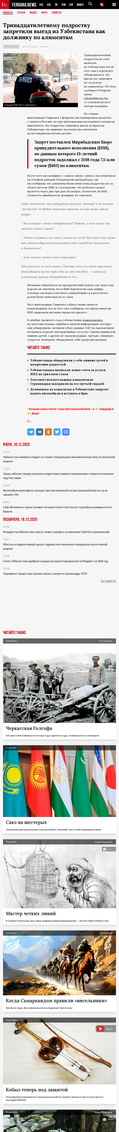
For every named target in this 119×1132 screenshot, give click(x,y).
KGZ (49, 4)
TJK (56, 4)
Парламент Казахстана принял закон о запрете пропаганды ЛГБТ (45, 573)
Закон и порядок (29, 47)
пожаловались (93, 320)
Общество (44, 47)
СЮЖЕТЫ (56, 12)
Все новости (108, 581)
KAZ (41, 4)
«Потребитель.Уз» (96, 98)
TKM (64, 4)
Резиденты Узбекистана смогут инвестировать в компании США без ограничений (56, 532)
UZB (72, 4)
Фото (44, 12)
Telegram (105, 409)
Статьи (21, 12)
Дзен (34, 413)
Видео (33, 12)
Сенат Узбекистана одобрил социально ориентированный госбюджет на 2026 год (55, 561)
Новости (8, 12)
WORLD (81, 4)
